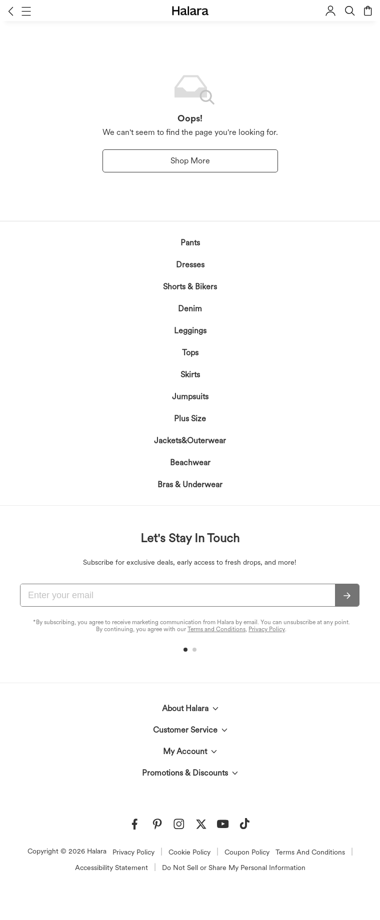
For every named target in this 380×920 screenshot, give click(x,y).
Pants (190, 242)
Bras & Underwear (190, 484)
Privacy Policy (266, 629)
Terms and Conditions (217, 629)
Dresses (190, 264)
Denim (190, 308)
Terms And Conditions (310, 852)
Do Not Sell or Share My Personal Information (234, 868)
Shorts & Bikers (190, 286)
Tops (190, 352)
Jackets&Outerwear (190, 440)
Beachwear (190, 462)
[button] (11, 10)
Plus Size (190, 418)
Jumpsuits (190, 396)
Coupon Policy (247, 852)
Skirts (190, 374)
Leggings (190, 330)
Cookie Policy (189, 852)
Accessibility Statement (111, 868)
